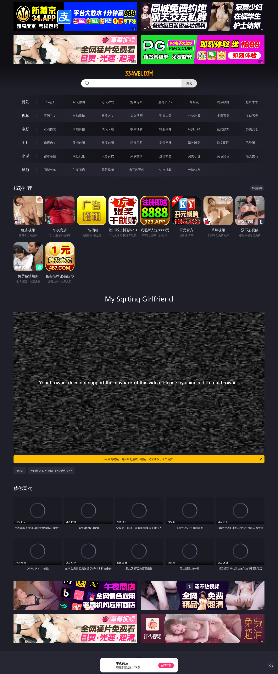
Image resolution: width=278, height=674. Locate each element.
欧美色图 (108, 142)
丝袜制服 (194, 115)
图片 (25, 142)
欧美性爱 (136, 129)
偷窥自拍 (50, 142)
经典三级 (194, 129)
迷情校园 (165, 156)
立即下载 (166, 665)
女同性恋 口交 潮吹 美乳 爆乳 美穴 (51, 471)
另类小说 (194, 156)
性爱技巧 (252, 156)
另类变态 (252, 129)
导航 (25, 169)
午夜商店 (79, 170)
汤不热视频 (136, 170)
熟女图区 (223, 142)
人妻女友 (108, 156)
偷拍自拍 (79, 129)
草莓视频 (108, 170)
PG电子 (50, 102)
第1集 (19, 471)
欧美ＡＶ (108, 115)
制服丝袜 (165, 129)
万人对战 (108, 102)
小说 (25, 156)
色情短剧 (194, 170)
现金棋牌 (223, 102)
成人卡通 (108, 129)
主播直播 (223, 115)
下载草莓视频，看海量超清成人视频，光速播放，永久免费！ (183, 459)
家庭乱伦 (79, 156)
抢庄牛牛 (252, 102)
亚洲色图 (79, 142)
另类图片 (252, 142)
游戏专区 (136, 102)
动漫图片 (136, 142)
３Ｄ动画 (136, 115)
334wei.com (139, 73)
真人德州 (79, 102)
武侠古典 (136, 156)
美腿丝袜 (165, 142)
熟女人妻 (165, 115)
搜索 (189, 83)
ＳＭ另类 (252, 115)
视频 (25, 115)
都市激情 (50, 156)
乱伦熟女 (223, 129)
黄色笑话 (223, 156)
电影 (25, 129)
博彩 (25, 101)
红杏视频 (165, 170)
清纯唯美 (194, 142)
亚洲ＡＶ (50, 115)
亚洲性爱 (50, 129)
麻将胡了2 (165, 102)
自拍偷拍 (79, 115)
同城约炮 (50, 170)
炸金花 (194, 102)
